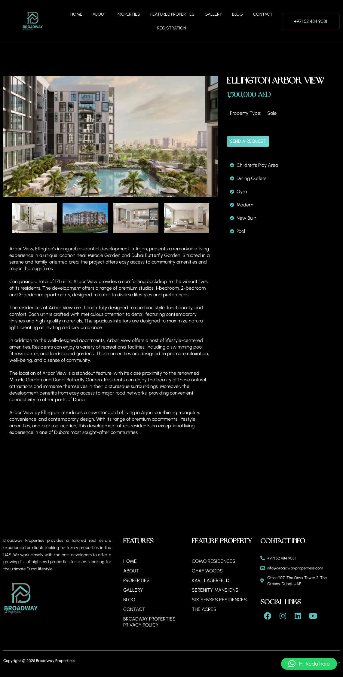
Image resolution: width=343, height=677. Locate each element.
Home (76, 14)
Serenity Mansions (215, 590)
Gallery (213, 14)
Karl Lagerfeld (210, 580)
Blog (237, 14)
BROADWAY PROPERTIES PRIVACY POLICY (149, 622)
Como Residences (213, 561)
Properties (128, 14)
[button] (309, 664)
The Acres (204, 609)
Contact (263, 14)
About (99, 14)
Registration (171, 28)
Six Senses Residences (219, 599)
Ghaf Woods (207, 571)
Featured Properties (172, 14)
